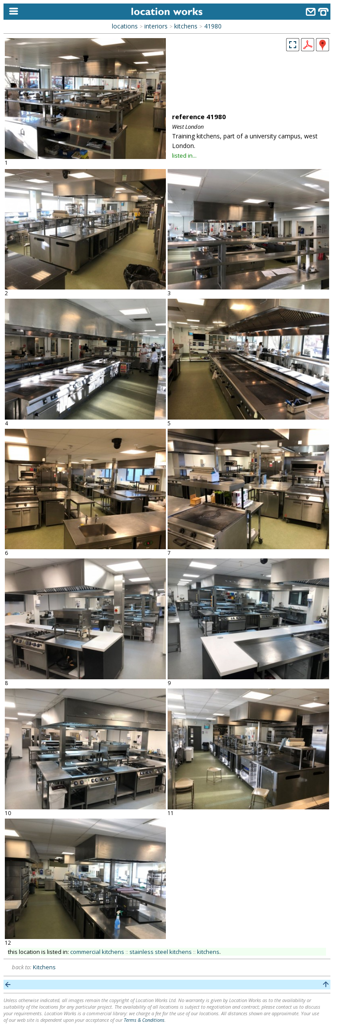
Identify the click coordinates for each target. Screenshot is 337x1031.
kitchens (185, 26)
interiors (156, 26)
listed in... (184, 155)
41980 (213, 26)
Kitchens (44, 967)
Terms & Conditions (144, 1020)
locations (125, 26)
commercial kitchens (97, 952)
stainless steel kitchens (160, 952)
